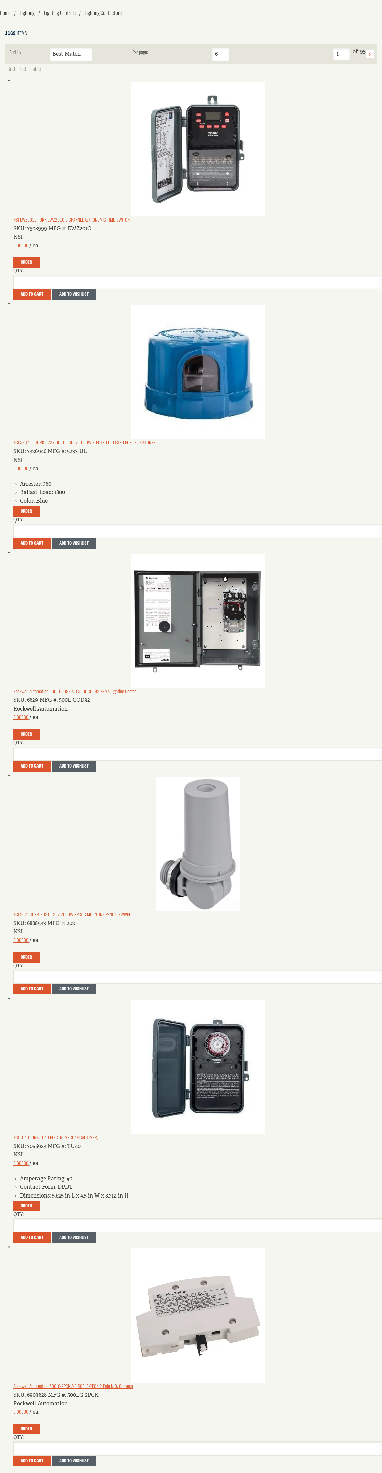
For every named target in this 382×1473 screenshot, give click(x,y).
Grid (11, 69)
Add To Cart (32, 294)
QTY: (18, 271)
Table (36, 69)
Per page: (140, 52)
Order (26, 262)
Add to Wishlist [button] (74, 294)
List (23, 69)
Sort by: (15, 52)
